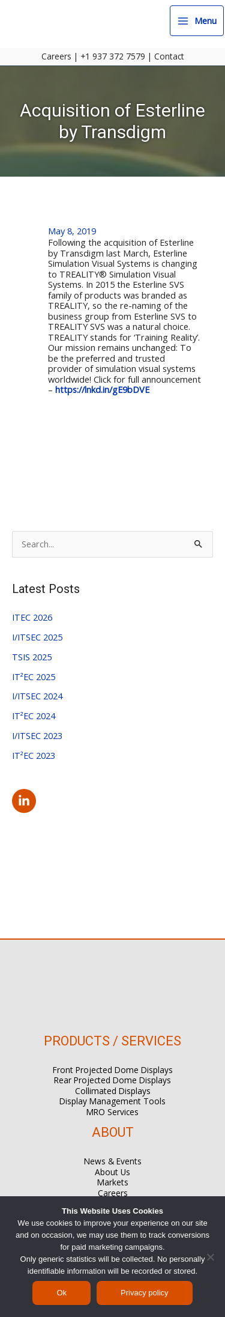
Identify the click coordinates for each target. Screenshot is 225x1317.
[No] (210, 1257)
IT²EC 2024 (33, 716)
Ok (61, 1292)
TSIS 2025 (32, 657)
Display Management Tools (112, 1101)
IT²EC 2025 (33, 677)
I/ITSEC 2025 (37, 637)
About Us (112, 1172)
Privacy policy (144, 1292)
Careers (56, 56)
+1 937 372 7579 (112, 56)
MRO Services (112, 1112)
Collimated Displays (113, 1090)
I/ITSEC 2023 (37, 735)
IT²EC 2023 (33, 755)
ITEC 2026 (32, 617)
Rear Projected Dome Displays (112, 1080)
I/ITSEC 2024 (37, 696)
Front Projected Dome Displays (113, 1069)
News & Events (113, 1161)
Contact (169, 56)
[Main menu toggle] (197, 20)
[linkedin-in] (26, 801)
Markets (112, 1182)
